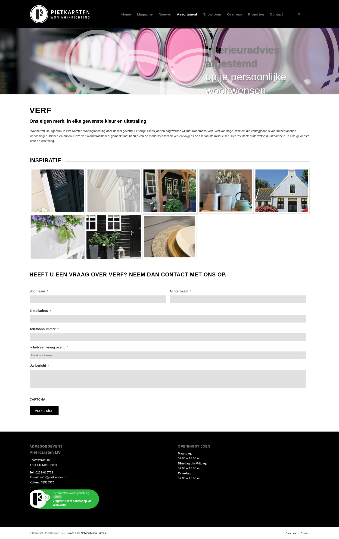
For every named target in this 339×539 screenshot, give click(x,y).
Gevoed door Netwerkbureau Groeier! (86, 533)
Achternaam (180, 291)
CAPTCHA (37, 399)
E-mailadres (40, 311)
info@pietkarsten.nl (53, 477)
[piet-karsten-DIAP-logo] (60, 14)
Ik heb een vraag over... (49, 347)
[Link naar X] (299, 14)
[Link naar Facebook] (306, 14)
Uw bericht (39, 365)
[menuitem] (126, 14)
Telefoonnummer (44, 329)
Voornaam (39, 291)
